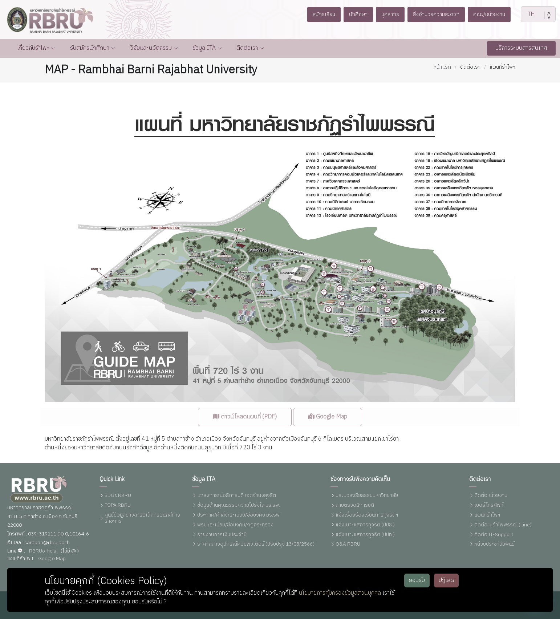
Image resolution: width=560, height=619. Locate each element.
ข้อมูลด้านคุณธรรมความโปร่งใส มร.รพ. (238, 506)
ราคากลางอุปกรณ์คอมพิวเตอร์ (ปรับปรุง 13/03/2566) (256, 545)
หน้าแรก (442, 67)
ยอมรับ (417, 580)
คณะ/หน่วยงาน (501, 14)
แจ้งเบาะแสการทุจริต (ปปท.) (365, 535)
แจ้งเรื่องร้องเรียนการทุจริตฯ (367, 515)
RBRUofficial (43, 551)
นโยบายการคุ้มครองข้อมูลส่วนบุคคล (340, 593)
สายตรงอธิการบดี (355, 506)
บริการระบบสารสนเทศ (521, 48)
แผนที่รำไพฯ (487, 515)
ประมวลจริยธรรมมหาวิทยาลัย (367, 496)
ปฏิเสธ (446, 580)
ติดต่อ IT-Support (493, 535)
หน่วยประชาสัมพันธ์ (494, 545)
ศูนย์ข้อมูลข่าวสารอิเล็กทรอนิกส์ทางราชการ (142, 518)
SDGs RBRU (118, 496)
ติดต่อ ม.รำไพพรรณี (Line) (503, 525)
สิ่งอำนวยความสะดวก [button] (440, 14)
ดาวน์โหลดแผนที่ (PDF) (245, 432)
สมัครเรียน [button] (311, 14)
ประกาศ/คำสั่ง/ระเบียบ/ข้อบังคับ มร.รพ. (239, 515)
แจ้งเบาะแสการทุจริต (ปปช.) (365, 525)
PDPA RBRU (118, 506)
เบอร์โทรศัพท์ (488, 506)
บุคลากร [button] (387, 14)
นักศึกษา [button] (350, 14)
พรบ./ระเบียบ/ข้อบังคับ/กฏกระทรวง (235, 525)
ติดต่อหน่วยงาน (490, 496)
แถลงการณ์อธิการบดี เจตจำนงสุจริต (236, 496)
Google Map (327, 432)
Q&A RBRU (348, 545)
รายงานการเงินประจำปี (222, 535)
